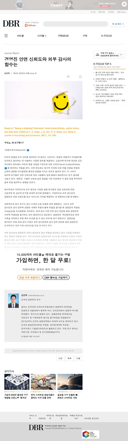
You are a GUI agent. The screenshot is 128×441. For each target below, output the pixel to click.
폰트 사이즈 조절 (76, 77)
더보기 (68, 76)
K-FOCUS (106, 35)
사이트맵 (87, 418)
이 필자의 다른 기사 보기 (30, 336)
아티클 (20, 35)
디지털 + (42, 35)
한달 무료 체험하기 (29, 277)
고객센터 (111, 12)
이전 (60, 358)
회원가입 (101, 12)
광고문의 (95, 418)
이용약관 (42, 418)
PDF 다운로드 (72, 77)
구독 (85, 35)
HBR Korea (121, 12)
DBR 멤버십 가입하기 (56, 277)
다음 (78, 358)
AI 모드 (118, 24)
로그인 (93, 12)
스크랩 (80, 77)
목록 (69, 358)
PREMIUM (63, 35)
